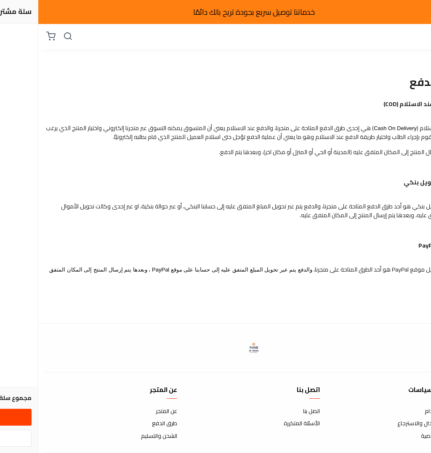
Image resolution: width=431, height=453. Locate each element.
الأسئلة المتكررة (263, 423)
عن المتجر (128, 411)
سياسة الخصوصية (404, 436)
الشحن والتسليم (121, 436)
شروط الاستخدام (405, 411)
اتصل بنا (273, 411)
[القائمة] (418, 36)
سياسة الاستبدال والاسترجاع (392, 423)
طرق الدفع (126, 423)
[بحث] (29, 36)
